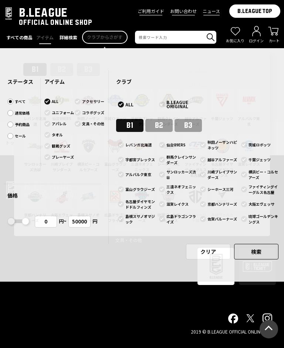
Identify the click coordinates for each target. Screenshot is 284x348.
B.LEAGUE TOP (254, 11)
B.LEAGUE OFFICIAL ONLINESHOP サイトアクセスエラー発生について (142, 55)
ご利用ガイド (151, 11)
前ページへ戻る (142, 117)
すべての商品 (128, 184)
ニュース (211, 11)
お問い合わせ (183, 11)
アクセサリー (128, 229)
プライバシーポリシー (236, 195)
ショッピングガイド (183, 184)
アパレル (124, 195)
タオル (122, 206)
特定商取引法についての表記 (243, 206)
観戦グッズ (126, 218)
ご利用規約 (225, 184)
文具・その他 (128, 240)
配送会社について (181, 195)
